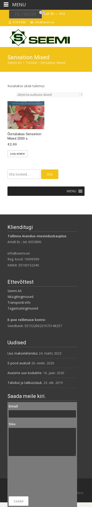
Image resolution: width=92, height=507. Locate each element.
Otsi (50, 174)
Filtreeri (25, 14)
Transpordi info (19, 302)
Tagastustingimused (22, 308)
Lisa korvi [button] (17, 153)
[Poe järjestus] (48, 94)
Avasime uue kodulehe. (24, 373)
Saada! (19, 501)
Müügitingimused (20, 296)
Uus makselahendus (22, 353)
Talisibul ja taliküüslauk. (24, 382)
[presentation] (28, 476)
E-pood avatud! (18, 363)
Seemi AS (14, 291)
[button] (71, 191)
